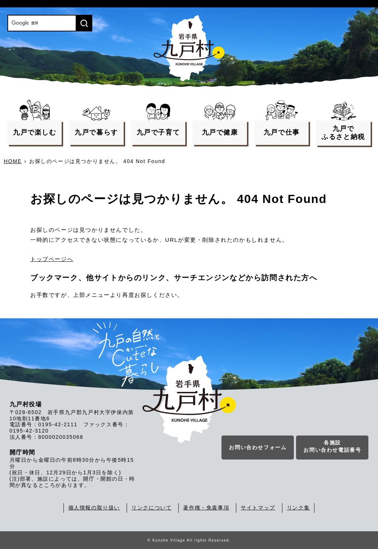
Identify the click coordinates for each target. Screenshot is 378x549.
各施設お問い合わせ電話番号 (332, 446)
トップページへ (51, 259)
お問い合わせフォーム (257, 447)
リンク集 (298, 508)
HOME (12, 161)
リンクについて (151, 508)
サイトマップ (258, 508)
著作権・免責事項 (206, 508)
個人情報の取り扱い (94, 508)
